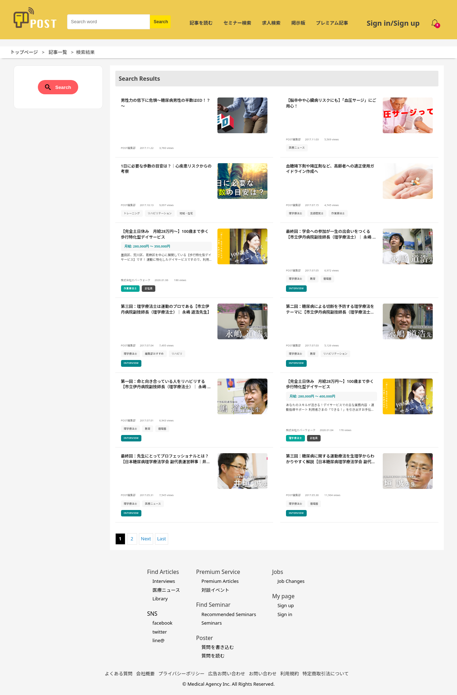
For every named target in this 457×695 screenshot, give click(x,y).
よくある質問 (118, 673)
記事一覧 (58, 52)
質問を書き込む (217, 647)
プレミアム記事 (332, 23)
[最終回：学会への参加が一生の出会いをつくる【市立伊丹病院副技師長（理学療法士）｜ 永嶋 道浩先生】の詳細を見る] (359, 260)
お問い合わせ (263, 673)
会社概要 (145, 673)
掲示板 (298, 23)
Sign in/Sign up (393, 23)
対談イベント (215, 590)
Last (161, 538)
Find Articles (163, 572)
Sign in (284, 614)
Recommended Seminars (228, 614)
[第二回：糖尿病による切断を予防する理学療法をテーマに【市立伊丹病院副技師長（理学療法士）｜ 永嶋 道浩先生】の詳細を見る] (359, 335)
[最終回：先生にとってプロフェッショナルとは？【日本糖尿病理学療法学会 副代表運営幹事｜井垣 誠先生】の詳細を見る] (194, 485)
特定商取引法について (325, 673)
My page (283, 596)
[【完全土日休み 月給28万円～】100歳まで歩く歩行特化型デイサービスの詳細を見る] (194, 260)
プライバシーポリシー (181, 673)
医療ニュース (166, 590)
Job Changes (291, 581)
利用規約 (289, 673)
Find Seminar (213, 605)
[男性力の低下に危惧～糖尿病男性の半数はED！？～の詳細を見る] (194, 125)
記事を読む (201, 23)
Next (146, 538)
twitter (159, 632)
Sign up (285, 605)
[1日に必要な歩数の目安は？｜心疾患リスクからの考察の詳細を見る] (194, 190)
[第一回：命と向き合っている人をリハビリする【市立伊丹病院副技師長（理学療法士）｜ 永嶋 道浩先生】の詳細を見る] (194, 410)
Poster (204, 638)
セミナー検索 (237, 23)
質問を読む (213, 655)
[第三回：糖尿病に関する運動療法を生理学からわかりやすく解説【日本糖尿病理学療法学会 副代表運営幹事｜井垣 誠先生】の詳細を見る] (359, 485)
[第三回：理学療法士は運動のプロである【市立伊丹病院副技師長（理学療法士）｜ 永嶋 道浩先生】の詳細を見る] (194, 335)
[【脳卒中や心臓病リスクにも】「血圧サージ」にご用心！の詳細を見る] (359, 125)
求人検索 (271, 23)
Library (160, 598)
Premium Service (218, 572)
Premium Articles (219, 581)
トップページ (24, 52)
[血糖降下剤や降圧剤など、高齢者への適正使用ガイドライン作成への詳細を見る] (359, 190)
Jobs (277, 572)
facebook (162, 623)
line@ (158, 640)
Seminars (211, 623)
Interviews (163, 581)
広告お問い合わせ (226, 673)
